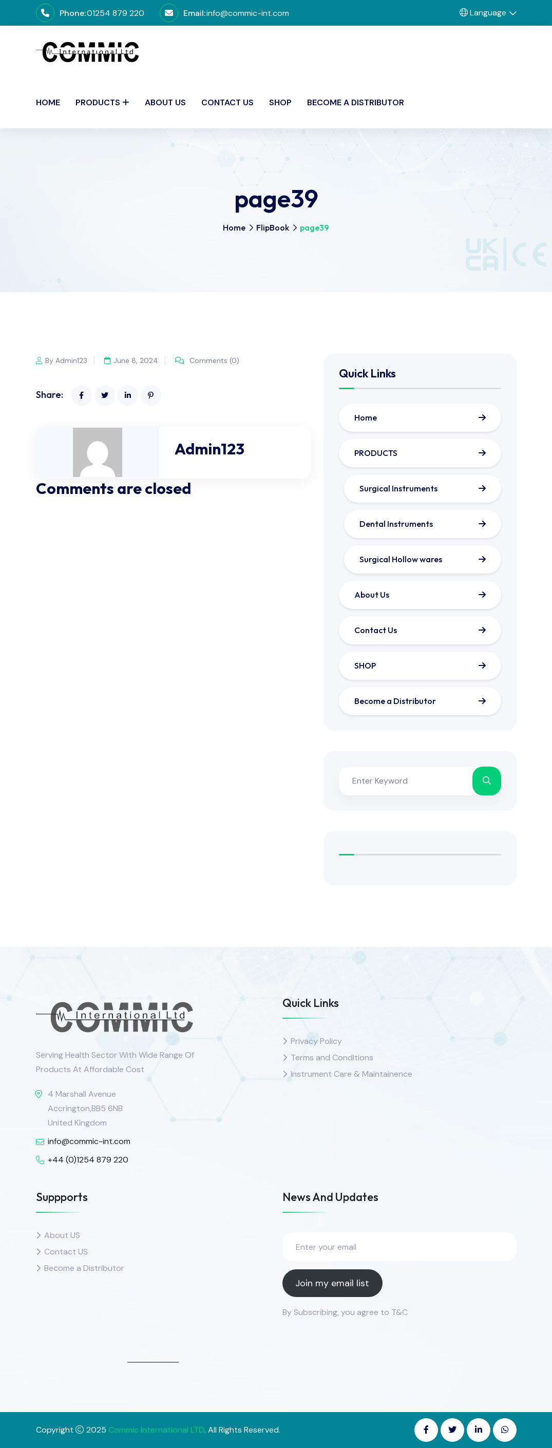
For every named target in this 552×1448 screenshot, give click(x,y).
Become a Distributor (355, 102)
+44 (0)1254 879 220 (88, 1159)
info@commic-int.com (247, 13)
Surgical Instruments (398, 488)
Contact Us (227, 102)
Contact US (66, 1251)
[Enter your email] (399, 1246)
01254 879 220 (115, 13)
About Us (165, 102)
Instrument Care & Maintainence (351, 1074)
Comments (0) (208, 360)
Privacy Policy (316, 1041)
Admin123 (209, 449)
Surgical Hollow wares (400, 559)
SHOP (280, 102)
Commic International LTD (156, 1429)
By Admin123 (61, 360)
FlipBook (272, 227)
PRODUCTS (97, 102)
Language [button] (483, 12)
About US (62, 1235)
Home (48, 102)
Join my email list (332, 1283)
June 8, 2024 (132, 360)
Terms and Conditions (332, 1057)
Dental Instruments (396, 524)
